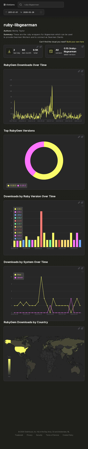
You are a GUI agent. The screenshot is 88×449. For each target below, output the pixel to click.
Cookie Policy (68, 435)
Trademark (19, 435)
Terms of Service (52, 435)
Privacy (29, 435)
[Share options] (37, 47)
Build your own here (75, 42)
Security (39, 435)
